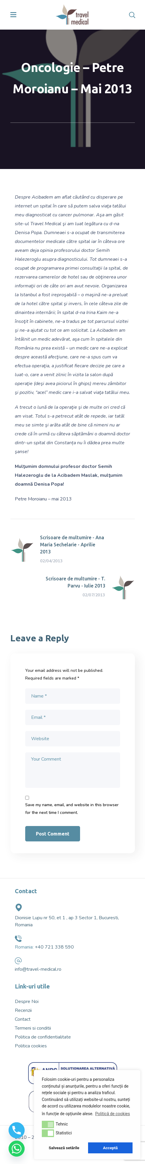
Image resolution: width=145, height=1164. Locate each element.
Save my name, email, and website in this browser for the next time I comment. (72, 808)
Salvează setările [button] (64, 1147)
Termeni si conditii (33, 1028)
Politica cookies (31, 1046)
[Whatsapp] (17, 1149)
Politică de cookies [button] (112, 1113)
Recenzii (23, 1010)
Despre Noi (27, 1001)
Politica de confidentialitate (43, 1037)
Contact (23, 1019)
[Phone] (17, 1130)
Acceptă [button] (110, 1147)
